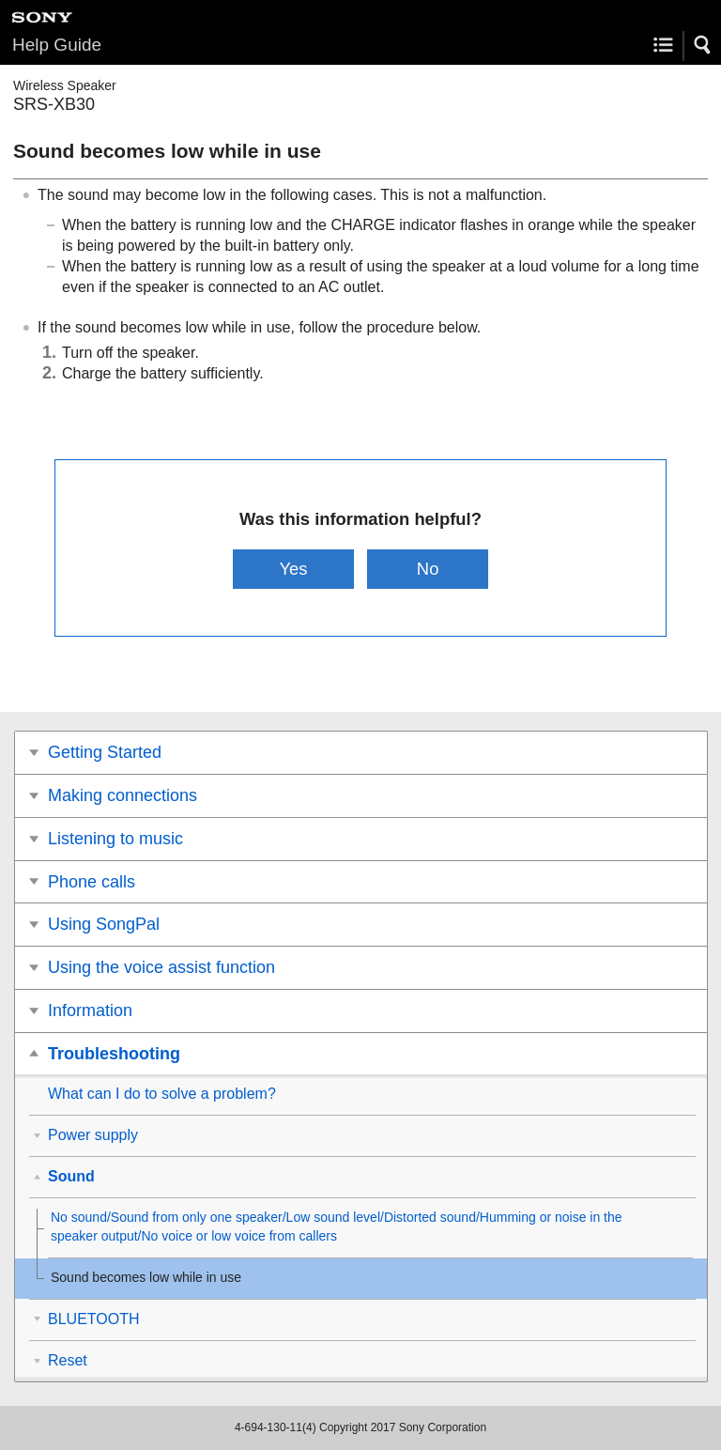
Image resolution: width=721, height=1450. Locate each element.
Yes (293, 568)
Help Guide (56, 44)
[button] (703, 45)
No (428, 568)
